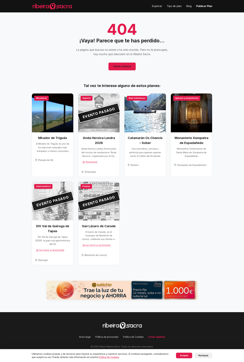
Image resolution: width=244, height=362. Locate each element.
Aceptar (184, 355)
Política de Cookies (133, 336)
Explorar (157, 6)
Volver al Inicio (122, 66)
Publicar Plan (204, 6)
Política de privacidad (106, 336)
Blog (189, 6)
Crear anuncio (156, 336)
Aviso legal (85, 336)
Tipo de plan (174, 6)
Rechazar (203, 355)
